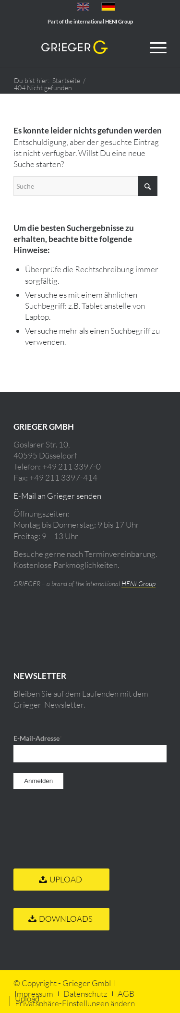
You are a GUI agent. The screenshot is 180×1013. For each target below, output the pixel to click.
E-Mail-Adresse (37, 738)
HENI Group (138, 583)
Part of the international (90, 21)
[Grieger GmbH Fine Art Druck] (74, 47)
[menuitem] (153, 47)
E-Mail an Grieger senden (57, 496)
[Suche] (85, 186)
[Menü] (153, 47)
